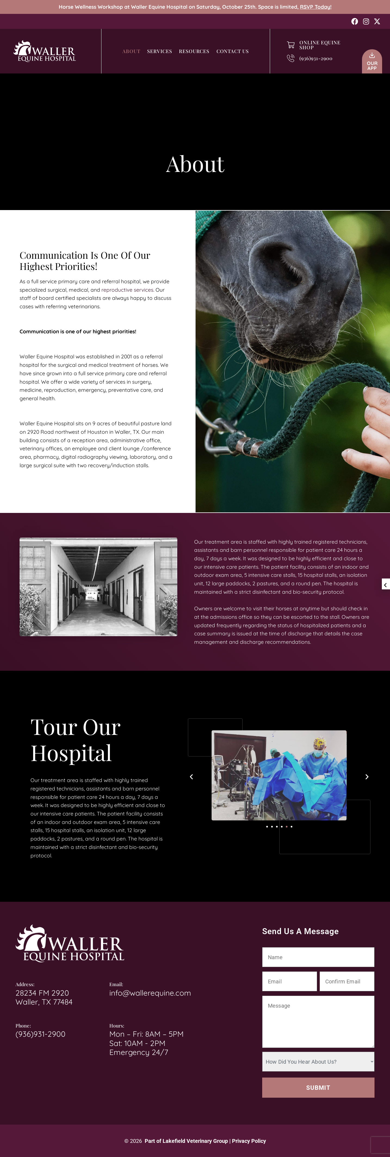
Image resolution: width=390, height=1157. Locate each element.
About (131, 51)
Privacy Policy (249, 1141)
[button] (191, 776)
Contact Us (232, 51)
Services (159, 51)
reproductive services (127, 290)
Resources (194, 51)
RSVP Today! (316, 7)
